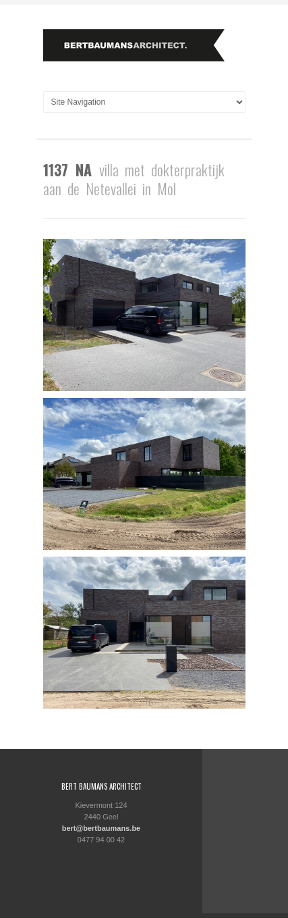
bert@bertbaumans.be (101, 828)
